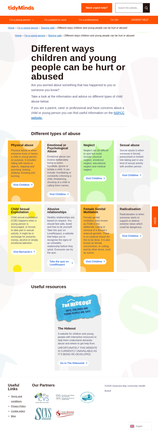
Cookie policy (18, 411)
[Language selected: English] (140, 426)
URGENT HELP (140, 20)
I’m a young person (19, 20)
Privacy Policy (18, 406)
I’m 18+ (114, 20)
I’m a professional (88, 20)
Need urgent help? (97, 7)
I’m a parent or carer (55, 20)
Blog (13, 416)
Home (11, 28)
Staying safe (48, 28)
